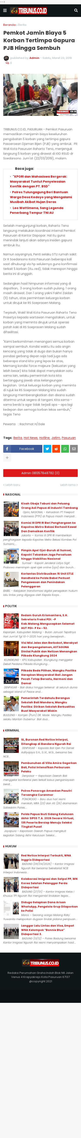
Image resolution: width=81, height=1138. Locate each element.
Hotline (44, 437)
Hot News (31, 437)
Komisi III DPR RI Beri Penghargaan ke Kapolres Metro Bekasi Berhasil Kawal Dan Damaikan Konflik (48, 527)
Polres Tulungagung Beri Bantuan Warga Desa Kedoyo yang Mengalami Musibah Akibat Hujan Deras (41, 197)
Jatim (55, 437)
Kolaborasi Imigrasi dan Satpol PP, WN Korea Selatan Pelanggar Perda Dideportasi (49, 883)
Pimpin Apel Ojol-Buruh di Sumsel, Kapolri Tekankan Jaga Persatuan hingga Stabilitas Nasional (46, 554)
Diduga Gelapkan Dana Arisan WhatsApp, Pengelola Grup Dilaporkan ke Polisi (49, 906)
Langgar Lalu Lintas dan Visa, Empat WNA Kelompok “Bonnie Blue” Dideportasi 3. (47, 930)
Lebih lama (68, 484)
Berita (22, 25)
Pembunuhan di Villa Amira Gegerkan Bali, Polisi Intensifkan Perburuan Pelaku (49, 767)
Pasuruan (69, 437)
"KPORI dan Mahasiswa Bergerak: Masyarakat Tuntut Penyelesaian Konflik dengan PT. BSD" (38, 181)
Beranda (9, 25)
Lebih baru (12, 484)
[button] (5, 10)
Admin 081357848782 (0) (40, 473)
